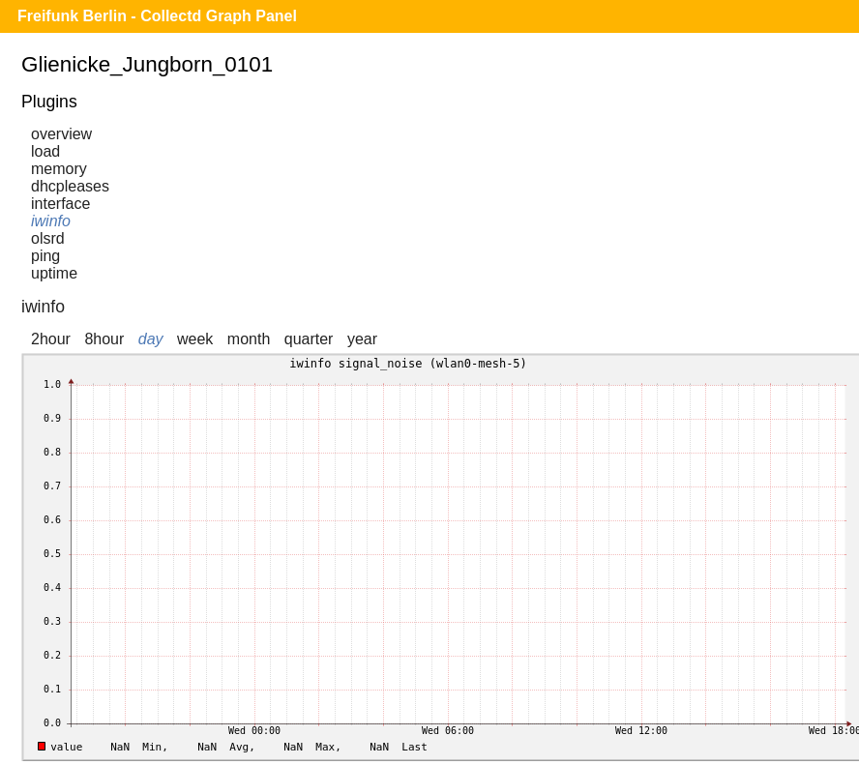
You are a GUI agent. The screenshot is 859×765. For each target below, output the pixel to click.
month (248, 339)
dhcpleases (70, 186)
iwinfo (51, 221)
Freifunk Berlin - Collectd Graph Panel (157, 16)
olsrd (48, 238)
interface (60, 203)
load (45, 151)
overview (61, 134)
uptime (54, 273)
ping (45, 256)
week (195, 339)
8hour (104, 339)
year (362, 339)
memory (59, 169)
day (150, 339)
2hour (51, 339)
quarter (309, 339)
